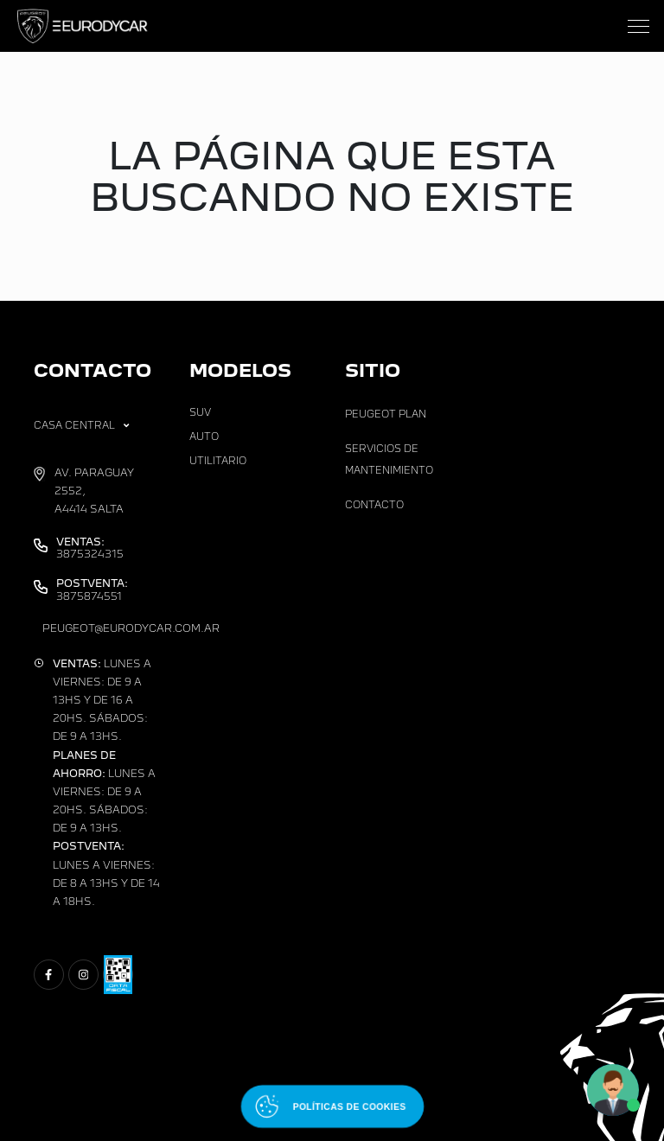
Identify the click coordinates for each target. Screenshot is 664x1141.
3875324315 (90, 548)
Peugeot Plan (385, 414)
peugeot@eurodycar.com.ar (131, 628)
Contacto (374, 505)
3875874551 (92, 589)
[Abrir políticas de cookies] (332, 1106)
